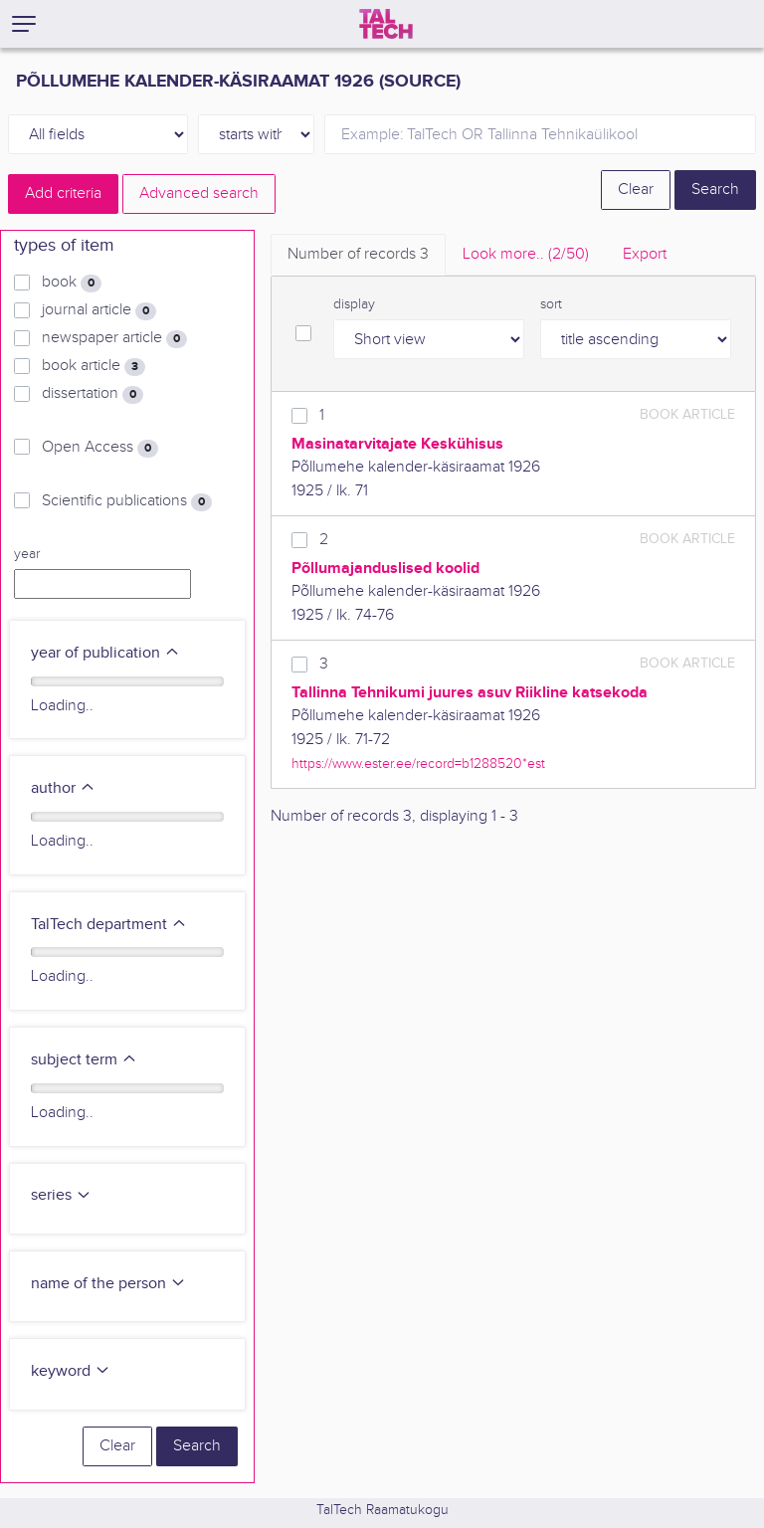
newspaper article (114, 338)
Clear (636, 189)
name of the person (108, 1283)
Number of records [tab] (358, 254)
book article (93, 366)
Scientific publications (127, 501)
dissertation (92, 394)
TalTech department (109, 924)
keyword (70, 1371)
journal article (99, 310)
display (354, 304)
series (61, 1195)
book (71, 282)
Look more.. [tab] (526, 254)
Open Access (100, 448)
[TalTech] (386, 24)
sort (551, 304)
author (63, 788)
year (27, 554)
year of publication (105, 653)
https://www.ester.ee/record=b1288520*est (418, 763)
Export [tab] (645, 254)
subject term (84, 1059)
